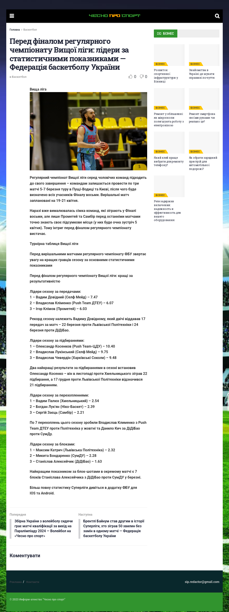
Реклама (16, 582)
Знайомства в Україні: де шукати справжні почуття (201, 73)
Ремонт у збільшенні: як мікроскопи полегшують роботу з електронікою (169, 119)
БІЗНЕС (160, 64)
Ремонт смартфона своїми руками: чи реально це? (202, 117)
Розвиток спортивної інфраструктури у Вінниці (166, 75)
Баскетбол (30, 29)
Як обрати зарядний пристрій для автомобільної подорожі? (203, 163)
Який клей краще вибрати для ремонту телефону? (168, 161)
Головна (15, 29)
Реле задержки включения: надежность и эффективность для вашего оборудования (167, 210)
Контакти (32, 582)
